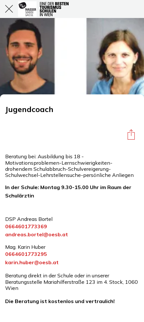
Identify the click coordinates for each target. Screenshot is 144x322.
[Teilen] (131, 134)
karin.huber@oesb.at (32, 262)
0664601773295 (26, 254)
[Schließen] (9, 9)
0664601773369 (26, 226)
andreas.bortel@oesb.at (36, 234)
